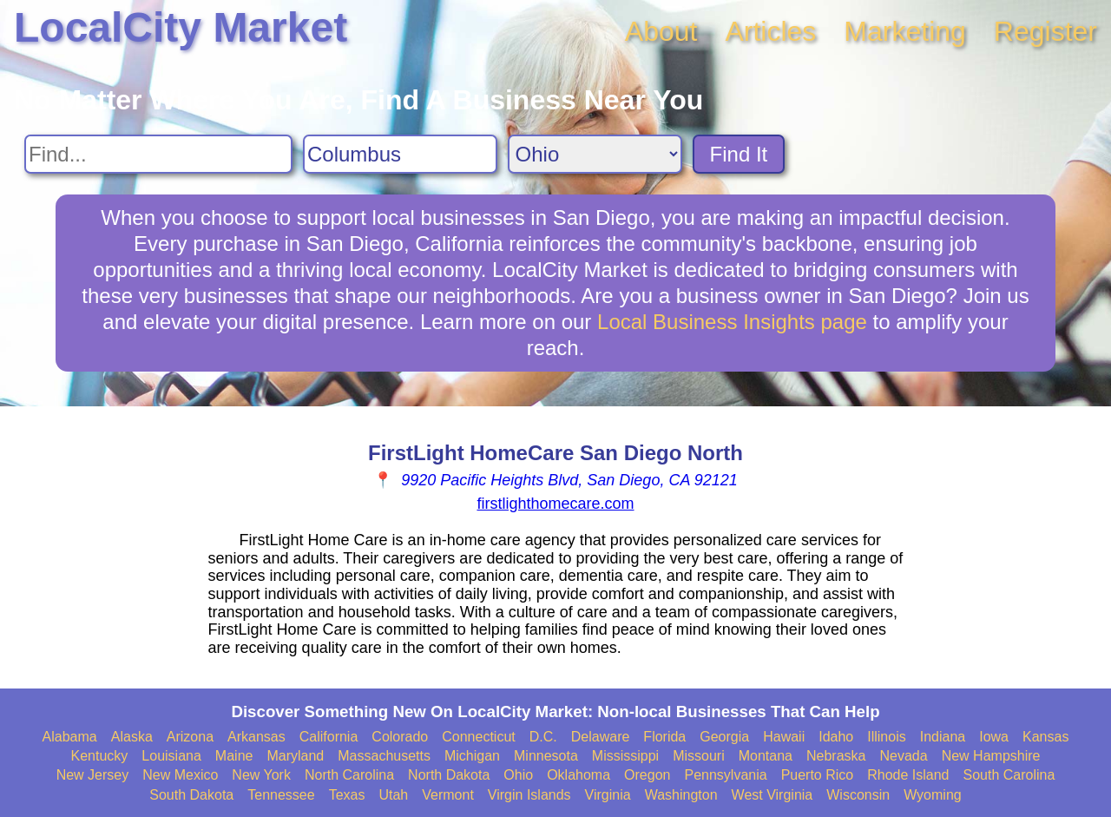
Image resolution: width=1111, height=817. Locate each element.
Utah (393, 794)
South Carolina (1009, 775)
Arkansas (256, 736)
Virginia (608, 794)
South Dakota (191, 794)
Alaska (132, 736)
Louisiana (171, 755)
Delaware (600, 736)
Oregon (647, 775)
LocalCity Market (180, 27)
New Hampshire (991, 755)
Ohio (518, 775)
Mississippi (625, 755)
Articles (770, 31)
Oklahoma (578, 775)
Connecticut (479, 736)
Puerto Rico (817, 775)
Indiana (943, 736)
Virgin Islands (529, 794)
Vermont (448, 794)
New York (261, 775)
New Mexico (180, 775)
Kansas (1045, 736)
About (661, 31)
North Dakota (449, 775)
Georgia (724, 736)
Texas (347, 794)
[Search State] (595, 154)
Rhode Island (908, 775)
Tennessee (280, 794)
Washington (681, 794)
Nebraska (835, 755)
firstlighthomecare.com (555, 503)
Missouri (699, 755)
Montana (765, 755)
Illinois (886, 736)
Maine (234, 755)
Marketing (905, 31)
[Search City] (400, 154)
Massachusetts (384, 755)
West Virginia (772, 794)
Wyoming (933, 794)
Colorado (399, 736)
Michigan (472, 755)
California (328, 736)
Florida (664, 736)
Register (1045, 31)
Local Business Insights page (732, 321)
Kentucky (99, 755)
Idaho (835, 736)
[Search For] (158, 154)
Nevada (903, 755)
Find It (739, 154)
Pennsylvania (725, 775)
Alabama (70, 736)
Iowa (994, 736)
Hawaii (784, 736)
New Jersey (92, 775)
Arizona (190, 736)
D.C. (543, 736)
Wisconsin (858, 794)
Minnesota (546, 755)
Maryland (295, 755)
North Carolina (349, 775)
